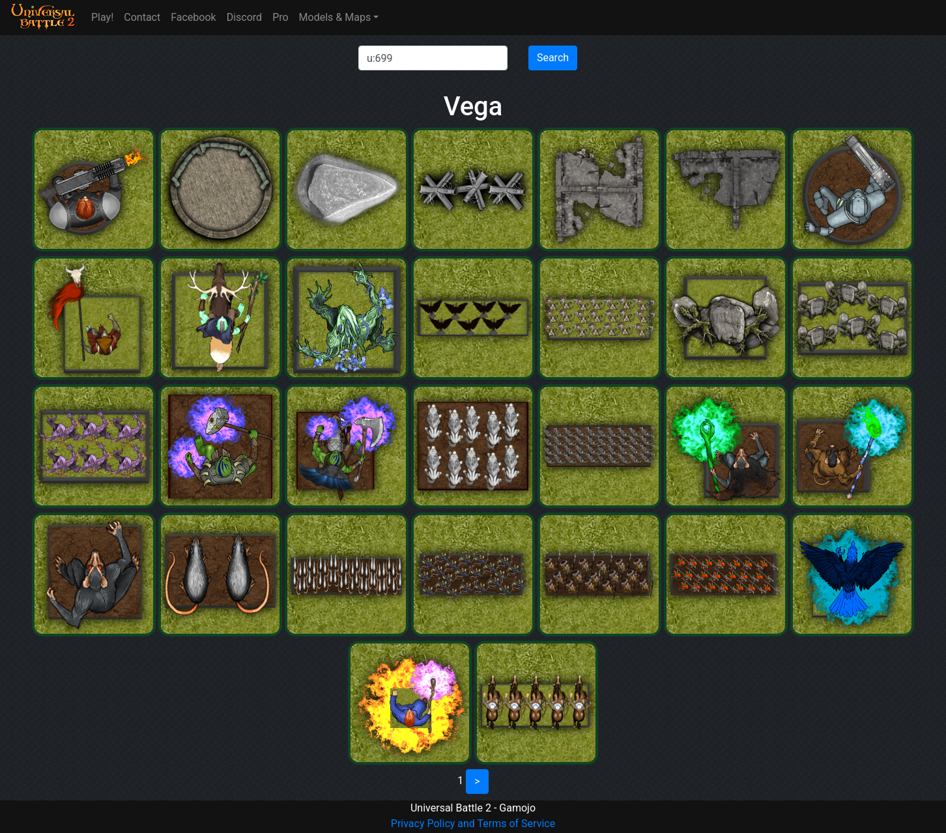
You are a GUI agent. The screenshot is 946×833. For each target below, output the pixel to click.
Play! (102, 17)
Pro (280, 17)
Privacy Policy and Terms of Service (473, 823)
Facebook (193, 17)
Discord (244, 17)
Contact (142, 17)
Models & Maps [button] (335, 17)
